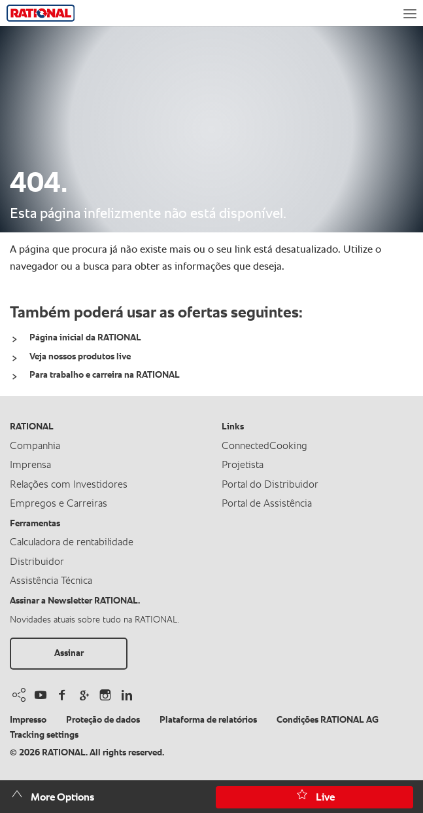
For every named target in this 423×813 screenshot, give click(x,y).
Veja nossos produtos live (80, 356)
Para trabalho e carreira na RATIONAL (104, 375)
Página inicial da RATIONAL (85, 337)
